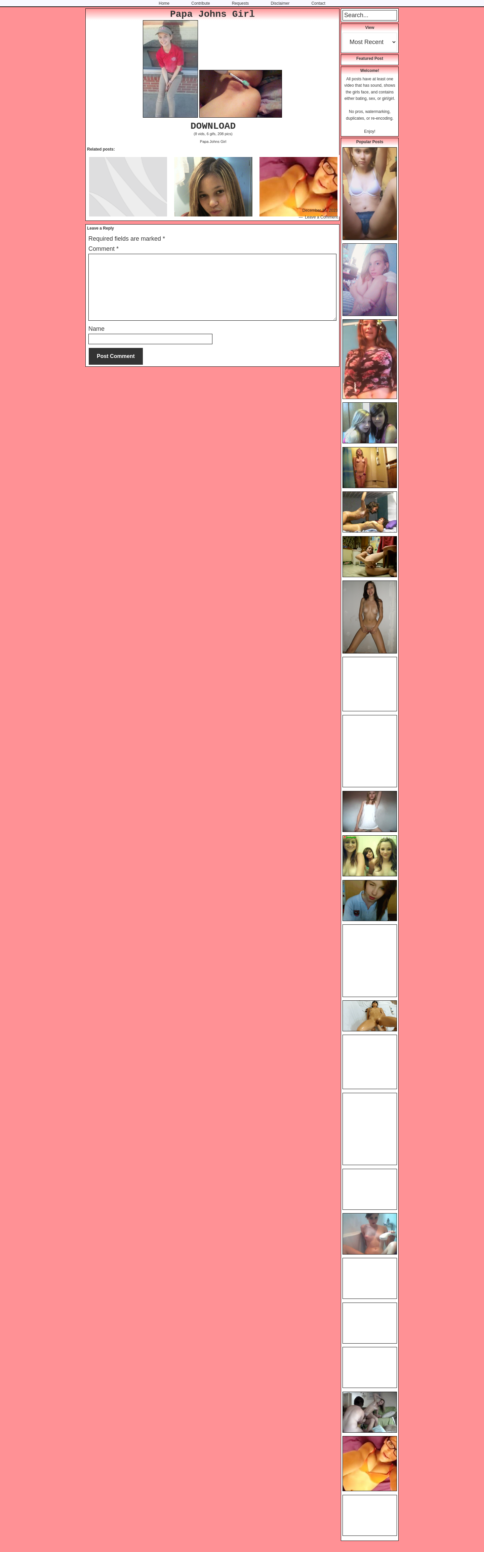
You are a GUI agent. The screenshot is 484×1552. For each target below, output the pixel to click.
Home (164, 3)
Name (96, 328)
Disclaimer (280, 3)
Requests (240, 3)
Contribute (200, 3)
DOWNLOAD (213, 126)
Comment (103, 248)
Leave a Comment (321, 217)
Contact (318, 3)
